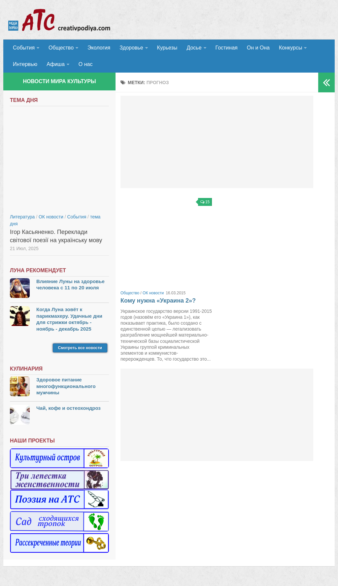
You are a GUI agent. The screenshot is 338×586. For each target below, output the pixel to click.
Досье (193, 47)
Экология (98, 47)
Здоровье (131, 47)
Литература (22, 216)
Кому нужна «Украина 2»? (158, 300)
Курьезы (167, 47)
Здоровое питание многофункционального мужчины (66, 386)
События (24, 47)
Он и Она (258, 47)
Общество (61, 47)
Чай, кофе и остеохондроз (68, 408)
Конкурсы (290, 47)
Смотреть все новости (80, 347)
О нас (86, 64)
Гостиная (227, 47)
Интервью (25, 64)
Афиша (56, 64)
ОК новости (153, 293)
